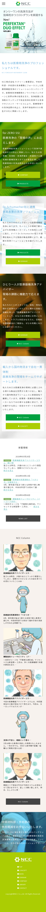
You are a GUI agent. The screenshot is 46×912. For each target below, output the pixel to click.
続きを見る (8, 470)
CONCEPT (23, 426)
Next (43, 29)
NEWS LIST (23, 518)
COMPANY (23, 175)
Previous (2, 29)
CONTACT (23, 888)
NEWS (21, 874)
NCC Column (23, 343)
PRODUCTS (22, 183)
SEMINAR (23, 261)
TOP (20, 867)
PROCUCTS (23, 252)
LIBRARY (22, 884)
